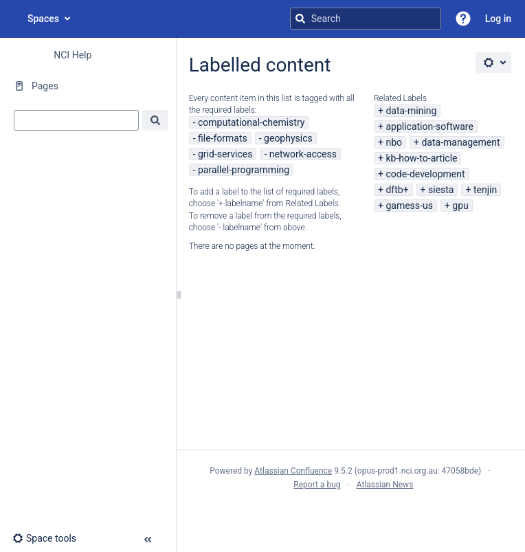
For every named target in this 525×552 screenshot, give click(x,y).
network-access (303, 153)
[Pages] (87, 86)
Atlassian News (385, 484)
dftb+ (397, 189)
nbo (394, 142)
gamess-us (409, 205)
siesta (441, 189)
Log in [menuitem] (498, 18)
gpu (460, 205)
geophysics (288, 138)
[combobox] (76, 120)
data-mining (411, 110)
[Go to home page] (14, 19)
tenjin (485, 189)
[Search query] (365, 19)
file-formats (222, 138)
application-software (429, 126)
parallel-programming (243, 169)
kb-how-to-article (421, 158)
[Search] (300, 18)
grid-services (225, 153)
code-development (425, 173)
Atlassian (350, 515)
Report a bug (316, 484)
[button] (463, 19)
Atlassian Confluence (293, 471)
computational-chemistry (251, 122)
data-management (460, 142)
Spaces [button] (43, 18)
